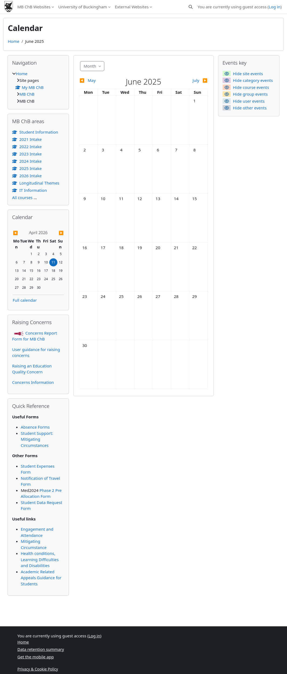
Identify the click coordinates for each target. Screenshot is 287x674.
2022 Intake (27, 146)
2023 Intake (27, 154)
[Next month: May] (56, 233)
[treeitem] (38, 87)
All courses (22, 197)
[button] (191, 7)
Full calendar (25, 300)
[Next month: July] (192, 80)
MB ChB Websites (33, 6)
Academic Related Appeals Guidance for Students (41, 577)
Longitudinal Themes (35, 183)
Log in (274, 6)
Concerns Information (33, 382)
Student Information (35, 132)
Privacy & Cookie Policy (38, 669)
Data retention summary (41, 649)
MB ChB (26, 94)
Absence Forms (35, 427)
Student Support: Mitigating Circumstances (37, 439)
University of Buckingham (82, 6)
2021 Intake (27, 139)
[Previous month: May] (95, 80)
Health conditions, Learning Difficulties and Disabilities (40, 559)
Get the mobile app (36, 656)
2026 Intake (27, 175)
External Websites (131, 6)
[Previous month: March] (20, 233)
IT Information (29, 190)
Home (13, 41)
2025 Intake (27, 168)
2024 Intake (27, 161)
